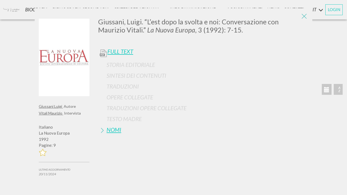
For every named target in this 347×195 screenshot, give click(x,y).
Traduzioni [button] (123, 86)
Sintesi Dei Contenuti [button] (136, 75)
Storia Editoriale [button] (131, 64)
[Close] (304, 16)
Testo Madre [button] (124, 119)
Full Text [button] (120, 51)
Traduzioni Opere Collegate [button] (147, 108)
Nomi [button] (114, 129)
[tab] (203, 64)
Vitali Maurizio (51, 113)
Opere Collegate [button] (130, 97)
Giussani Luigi (51, 106)
